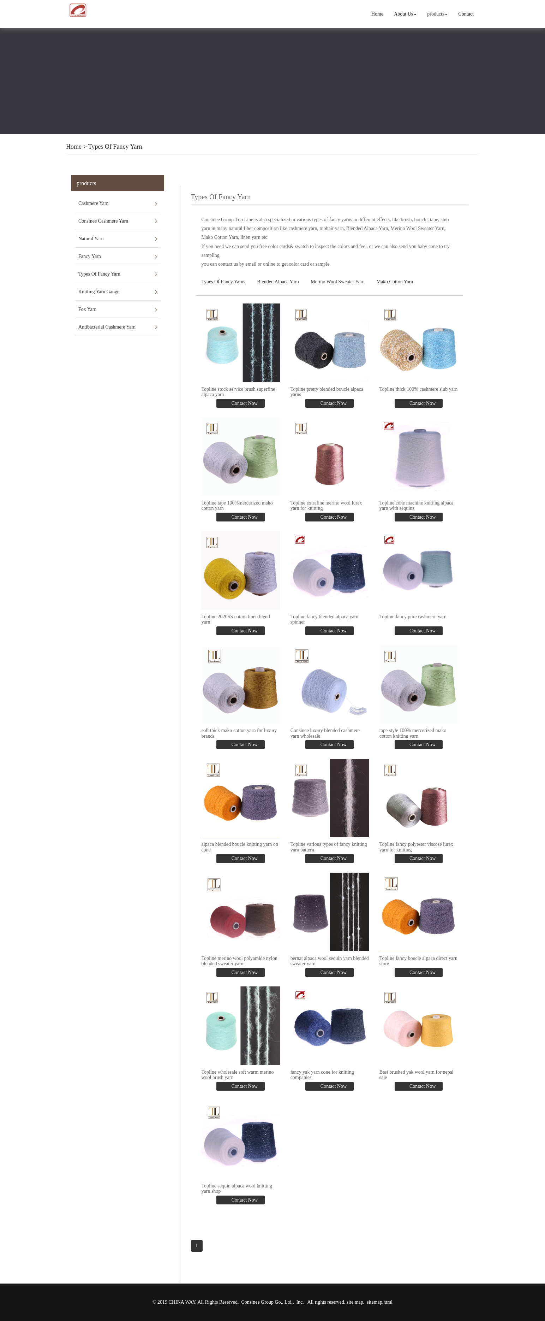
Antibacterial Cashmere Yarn (107, 327)
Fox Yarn (87, 309)
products (437, 14)
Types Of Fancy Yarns (223, 281)
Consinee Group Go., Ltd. (267, 1302)
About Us (405, 14)
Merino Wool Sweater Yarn (338, 281)
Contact (466, 14)
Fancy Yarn (89, 256)
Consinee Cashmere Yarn (103, 221)
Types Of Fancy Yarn (115, 146)
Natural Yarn (91, 238)
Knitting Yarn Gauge (98, 291)
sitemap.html (380, 1302)
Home (377, 14)
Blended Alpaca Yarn (278, 281)
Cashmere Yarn (93, 203)
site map (355, 1302)
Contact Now (244, 403)
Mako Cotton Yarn (394, 281)
